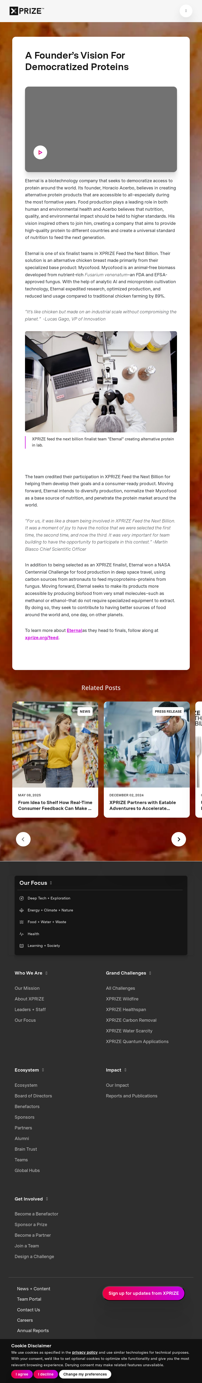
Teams (21, 1159)
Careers (25, 1320)
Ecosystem (26, 1085)
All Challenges (120, 988)
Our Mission (27, 988)
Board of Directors (33, 1095)
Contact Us (28, 1309)
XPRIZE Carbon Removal (131, 1020)
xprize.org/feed (42, 637)
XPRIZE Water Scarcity (129, 1030)
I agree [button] (22, 1374)
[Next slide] (178, 839)
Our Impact (117, 1085)
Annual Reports (33, 1330)
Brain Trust (26, 1149)
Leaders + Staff (30, 1009)
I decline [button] (45, 1374)
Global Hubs (27, 1170)
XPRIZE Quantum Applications (137, 1041)
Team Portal (29, 1299)
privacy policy (85, 1352)
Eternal (74, 630)
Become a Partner (33, 1235)
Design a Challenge (34, 1256)
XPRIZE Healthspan (126, 1009)
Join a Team (27, 1245)
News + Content (33, 1288)
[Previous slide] (23, 839)
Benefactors (27, 1106)
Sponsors (25, 1117)
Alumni (22, 1138)
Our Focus (25, 1020)
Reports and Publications (132, 1095)
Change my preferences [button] (85, 1374)
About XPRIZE (29, 998)
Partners (23, 1127)
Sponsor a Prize (31, 1224)
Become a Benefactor (36, 1213)
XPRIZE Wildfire (122, 998)
